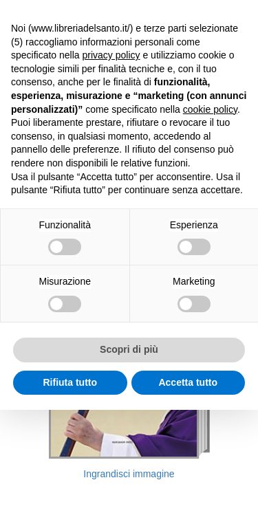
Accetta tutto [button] (187, 382)
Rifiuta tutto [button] (70, 382)
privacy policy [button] (111, 55)
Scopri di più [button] (129, 349)
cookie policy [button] (210, 109)
